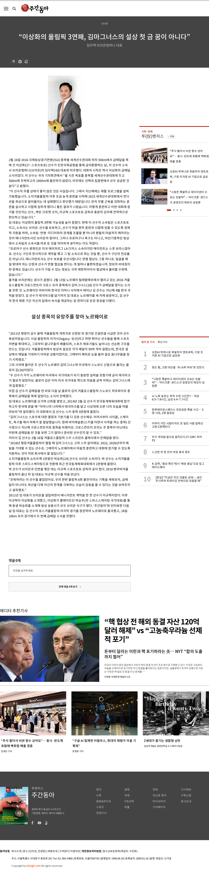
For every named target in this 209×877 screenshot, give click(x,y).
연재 (155, 789)
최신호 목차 (159, 795)
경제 (127, 789)
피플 (127, 807)
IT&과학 (129, 801)
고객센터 (64, 851)
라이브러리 (159, 801)
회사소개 (16, 851)
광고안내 (186, 801)
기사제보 (186, 789)
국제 (127, 795)
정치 (98, 789)
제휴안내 (52, 851)
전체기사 (101, 813)
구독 (172, 136)
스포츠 (100, 807)
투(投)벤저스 (152, 136)
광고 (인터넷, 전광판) (34, 851)
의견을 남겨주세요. (23, 570)
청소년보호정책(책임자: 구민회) (120, 851)
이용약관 (75, 851)
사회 (98, 795)
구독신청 (186, 795)
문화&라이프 (103, 801)
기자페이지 (159, 807)
